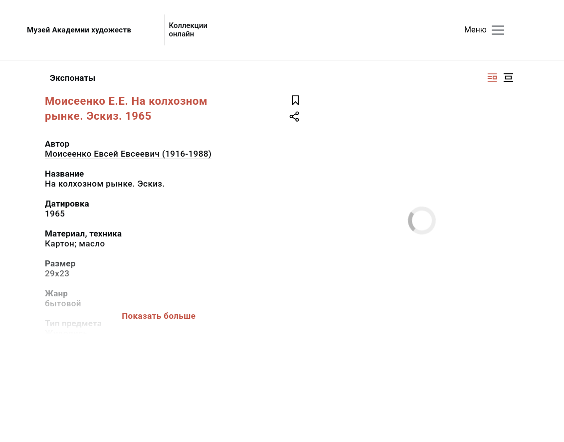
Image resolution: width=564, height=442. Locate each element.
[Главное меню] (498, 30)
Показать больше (158, 316)
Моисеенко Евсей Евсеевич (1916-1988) (128, 154)
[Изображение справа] (492, 77)
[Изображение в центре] (508, 77)
